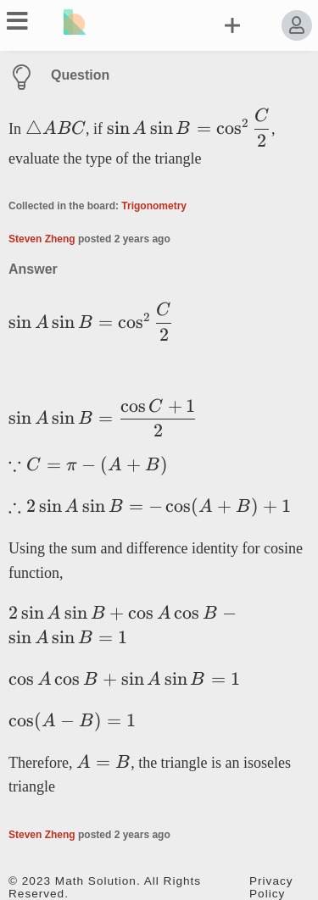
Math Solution (96, 881)
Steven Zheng (41, 239)
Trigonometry (154, 206)
